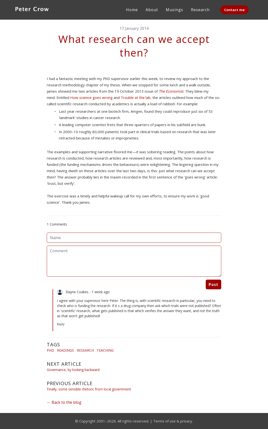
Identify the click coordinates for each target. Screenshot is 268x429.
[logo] (32, 10)
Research (85, 350)
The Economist (171, 91)
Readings (65, 350)
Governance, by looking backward (73, 369)
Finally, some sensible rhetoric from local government (89, 389)
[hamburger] (58, 9)
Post (213, 284)
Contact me (234, 10)
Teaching (105, 350)
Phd (50, 350)
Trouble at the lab (135, 97)
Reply (60, 324)
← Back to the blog (64, 402)
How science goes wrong (91, 97)
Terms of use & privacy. (173, 421)
